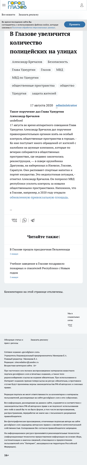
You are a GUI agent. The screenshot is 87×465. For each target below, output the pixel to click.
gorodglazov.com (21, 374)
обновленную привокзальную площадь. (39, 197)
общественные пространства (33, 85)
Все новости (8, 14)
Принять (74, 24)
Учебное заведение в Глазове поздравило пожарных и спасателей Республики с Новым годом (43, 271)
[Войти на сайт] (81, 5)
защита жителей (44, 93)
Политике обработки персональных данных (33, 27)
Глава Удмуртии (23, 70)
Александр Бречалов (27, 62)
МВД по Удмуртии (25, 78)
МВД (59, 70)
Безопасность (58, 62)
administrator (66, 105)
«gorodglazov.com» (30, 352)
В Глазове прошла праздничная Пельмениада (43, 252)
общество (67, 85)
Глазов (46, 70)
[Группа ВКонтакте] (70, 325)
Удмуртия (19, 93)
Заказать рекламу (29, 14)
